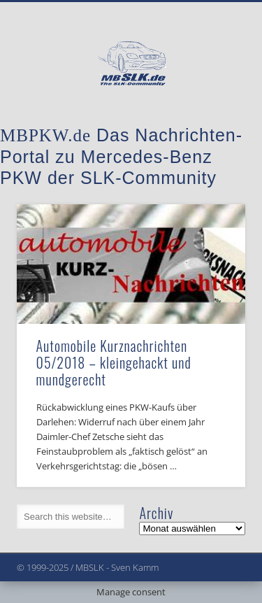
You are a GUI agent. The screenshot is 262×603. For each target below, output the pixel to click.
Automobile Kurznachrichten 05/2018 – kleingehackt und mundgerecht (113, 362)
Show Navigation (212, 125)
